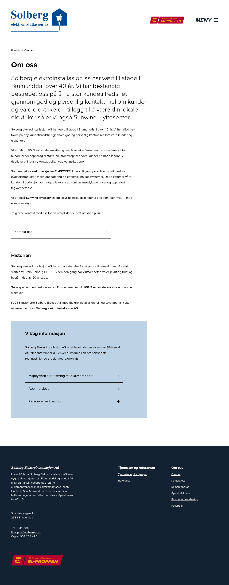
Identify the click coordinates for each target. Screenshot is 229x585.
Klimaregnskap (180, 486)
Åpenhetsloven (180, 493)
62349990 (23, 527)
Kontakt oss (178, 480)
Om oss (175, 474)
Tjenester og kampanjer (132, 474)
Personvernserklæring (184, 499)
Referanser (124, 480)
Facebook (177, 505)
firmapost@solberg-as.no (26, 532)
